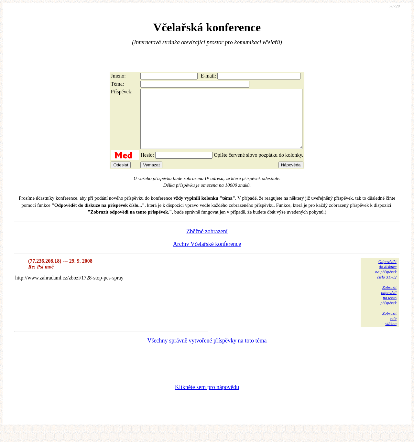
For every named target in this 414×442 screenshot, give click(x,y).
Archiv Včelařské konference (207, 255)
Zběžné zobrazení (206, 243)
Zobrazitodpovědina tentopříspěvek (388, 307)
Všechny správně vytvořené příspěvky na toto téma (207, 352)
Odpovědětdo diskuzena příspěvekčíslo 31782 (386, 281)
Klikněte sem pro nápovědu (207, 398)
